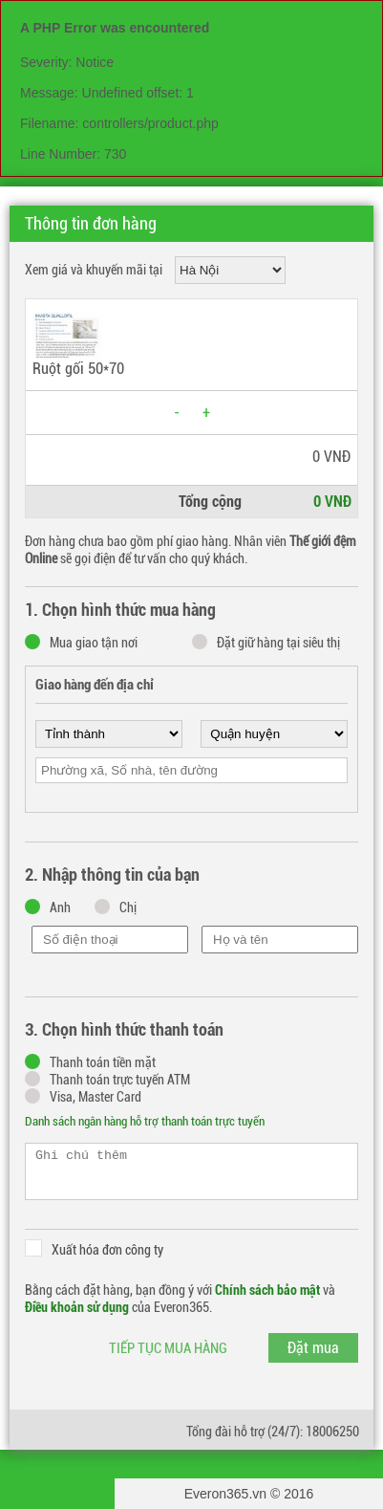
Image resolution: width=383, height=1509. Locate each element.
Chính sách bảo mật (267, 1290)
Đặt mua (313, 1348)
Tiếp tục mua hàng (168, 1348)
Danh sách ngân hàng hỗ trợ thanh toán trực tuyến (145, 1121)
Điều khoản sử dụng (77, 1307)
